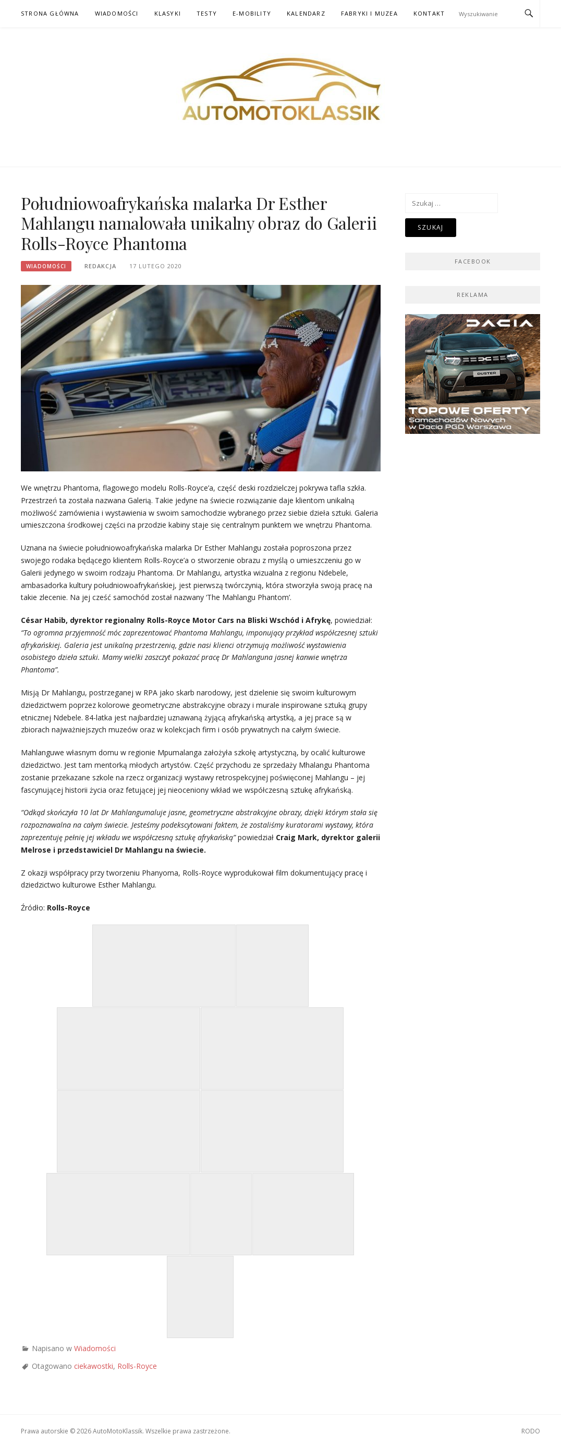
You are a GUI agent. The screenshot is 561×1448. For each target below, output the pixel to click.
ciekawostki (93, 1366)
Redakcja (100, 266)
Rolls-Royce (137, 1366)
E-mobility (252, 13)
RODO (530, 1431)
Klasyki (167, 13)
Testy (207, 13)
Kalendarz (306, 13)
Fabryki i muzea (369, 13)
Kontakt (429, 13)
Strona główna (50, 13)
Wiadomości (117, 13)
